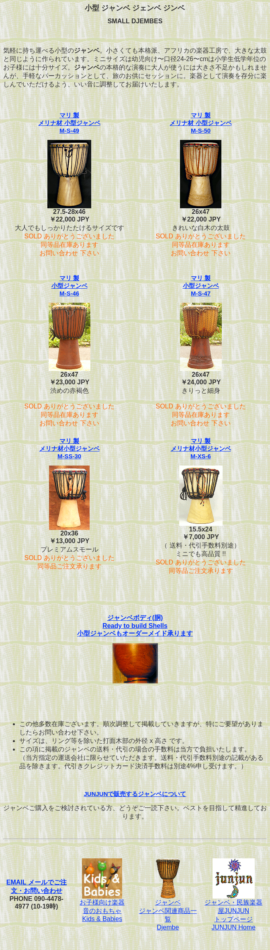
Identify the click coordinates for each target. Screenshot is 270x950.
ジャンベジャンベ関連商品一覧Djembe (168, 912)
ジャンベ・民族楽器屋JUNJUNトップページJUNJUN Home (233, 912)
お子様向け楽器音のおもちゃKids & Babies (102, 907)
